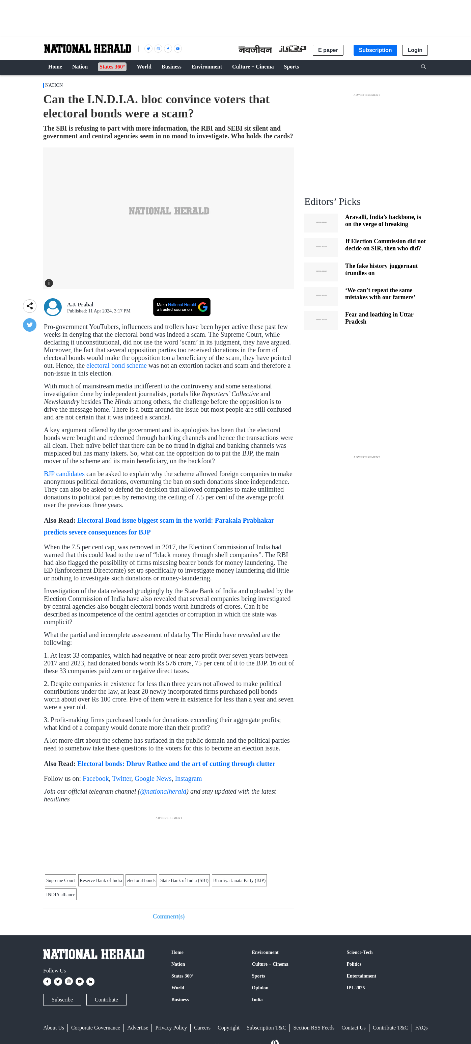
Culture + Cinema (270, 964)
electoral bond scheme (116, 365)
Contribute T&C (390, 1028)
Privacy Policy (171, 1028)
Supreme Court (60, 880)
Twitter (121, 778)
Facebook (96, 778)
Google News (153, 778)
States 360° (182, 976)
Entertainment (361, 976)
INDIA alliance (60, 894)
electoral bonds (141, 880)
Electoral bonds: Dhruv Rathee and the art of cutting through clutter (176, 763)
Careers (202, 1028)
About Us (53, 1028)
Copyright (229, 1028)
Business (180, 999)
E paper (328, 50)
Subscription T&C (266, 1028)
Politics (354, 964)
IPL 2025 (356, 987)
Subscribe (62, 999)
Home (177, 952)
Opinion (260, 987)
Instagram (188, 778)
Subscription (375, 50)
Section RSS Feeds (313, 1028)
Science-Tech (359, 952)
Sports (258, 976)
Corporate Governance (95, 1028)
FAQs (421, 1028)
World (177, 987)
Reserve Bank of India (101, 880)
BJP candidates (64, 473)
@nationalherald (163, 791)
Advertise (137, 1028)
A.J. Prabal (80, 304)
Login (415, 50)
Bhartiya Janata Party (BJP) (239, 880)
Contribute (106, 999)
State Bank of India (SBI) (184, 880)
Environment (265, 952)
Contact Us (353, 1028)
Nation (54, 85)
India (257, 999)
